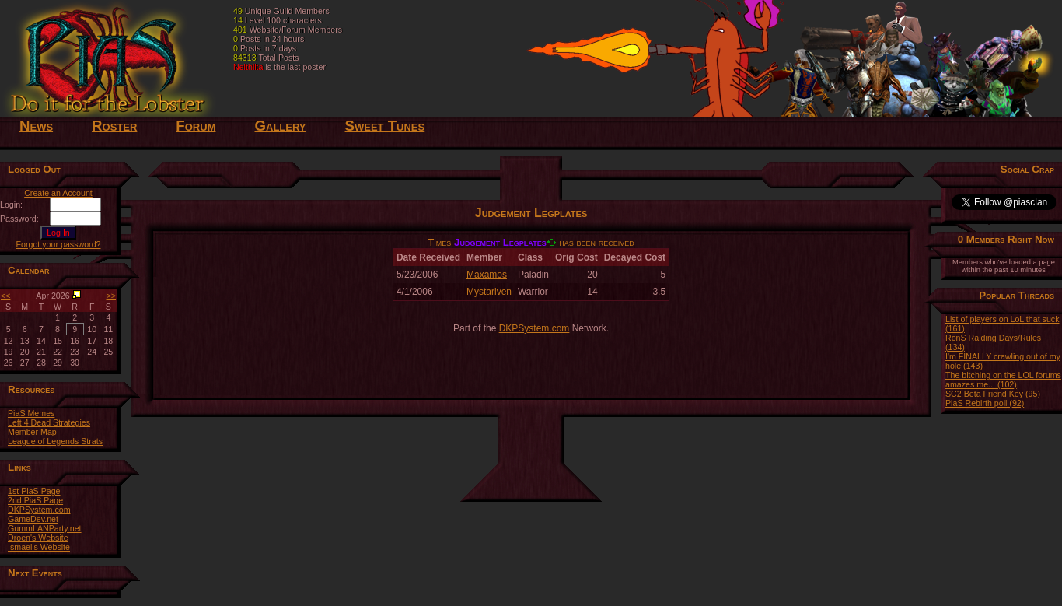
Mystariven (489, 291)
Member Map (32, 431)
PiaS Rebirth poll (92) (984, 403)
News (36, 125)
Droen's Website (38, 537)
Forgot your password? (58, 244)
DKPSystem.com (39, 509)
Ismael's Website (39, 547)
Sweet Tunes (385, 125)
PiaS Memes (31, 413)
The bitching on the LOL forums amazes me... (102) (1003, 379)
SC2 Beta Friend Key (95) (992, 393)
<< (5, 295)
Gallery (280, 125)
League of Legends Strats (55, 441)
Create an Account (58, 193)
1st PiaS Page (34, 491)
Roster (114, 125)
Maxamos (486, 274)
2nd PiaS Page (35, 500)
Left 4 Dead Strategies (49, 422)
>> (111, 295)
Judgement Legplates (500, 242)
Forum (195, 125)
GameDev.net (33, 519)
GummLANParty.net (45, 528)
